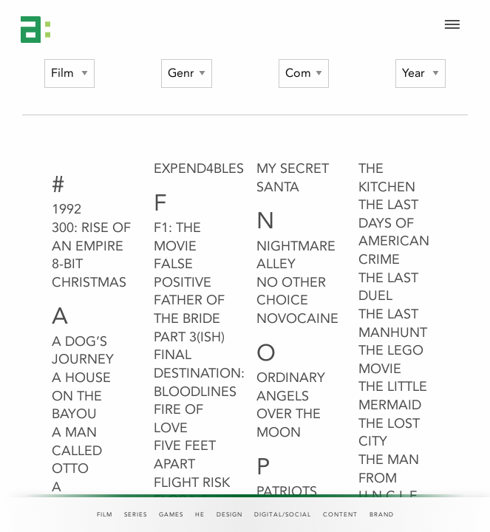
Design (229, 514)
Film (104, 514)
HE (200, 514)
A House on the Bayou (81, 395)
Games (171, 514)
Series (135, 514)
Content (340, 514)
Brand (382, 514)
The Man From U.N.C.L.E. (389, 477)
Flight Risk (192, 482)
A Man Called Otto (77, 450)
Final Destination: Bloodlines (199, 373)
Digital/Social (282, 514)
